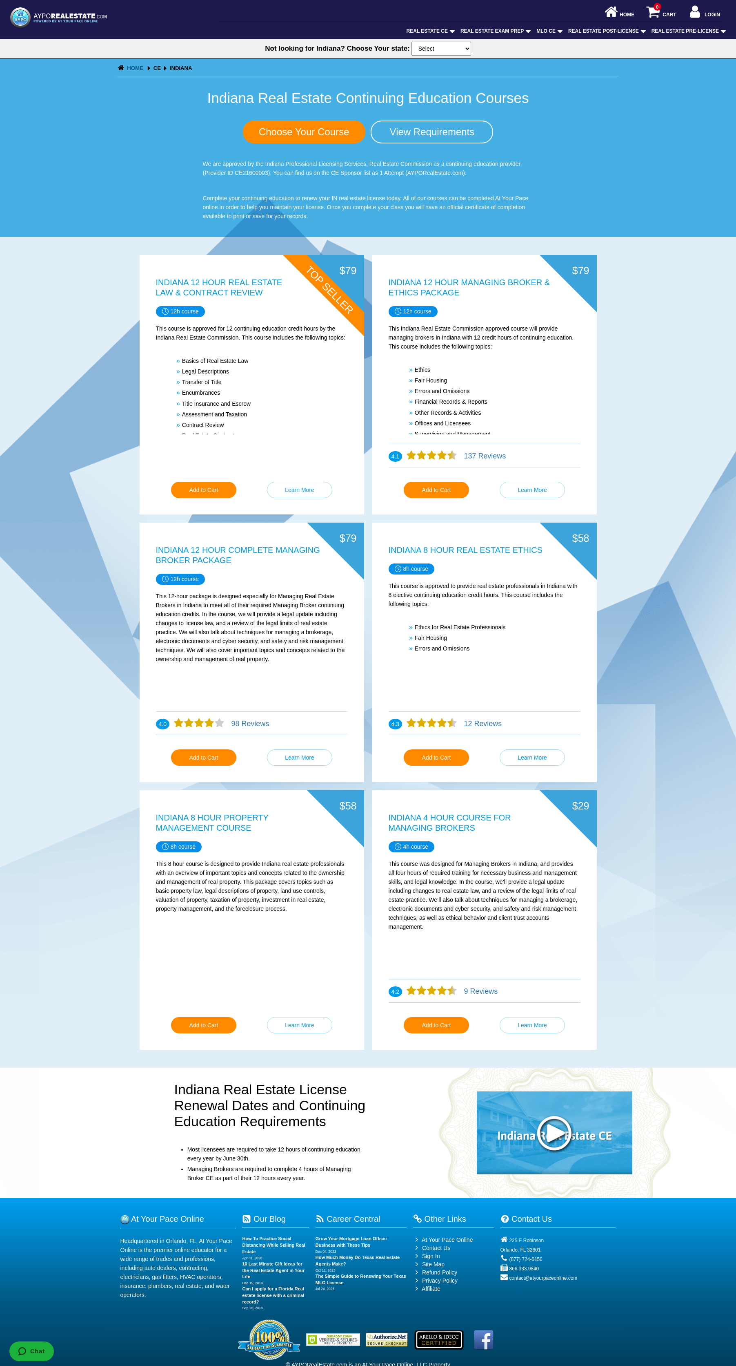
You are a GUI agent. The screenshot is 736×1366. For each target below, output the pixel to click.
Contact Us (431, 1248)
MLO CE (548, 31)
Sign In (426, 1256)
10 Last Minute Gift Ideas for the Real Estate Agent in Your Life (273, 1270)
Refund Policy (439, 1272)
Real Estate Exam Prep (494, 31)
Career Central (348, 1218)
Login (704, 12)
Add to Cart (203, 490)
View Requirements (432, 131)
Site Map (429, 1264)
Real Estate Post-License (606, 31)
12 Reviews (482, 724)
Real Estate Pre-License (688, 31)
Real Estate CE (430, 31)
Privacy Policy (440, 1280)
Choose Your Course (304, 131)
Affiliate (426, 1289)
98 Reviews (249, 724)
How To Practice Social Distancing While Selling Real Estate (273, 1245)
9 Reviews (480, 991)
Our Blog (263, 1218)
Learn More (299, 490)
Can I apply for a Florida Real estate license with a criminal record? (273, 1295)
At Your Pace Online (443, 1239)
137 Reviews (484, 456)
